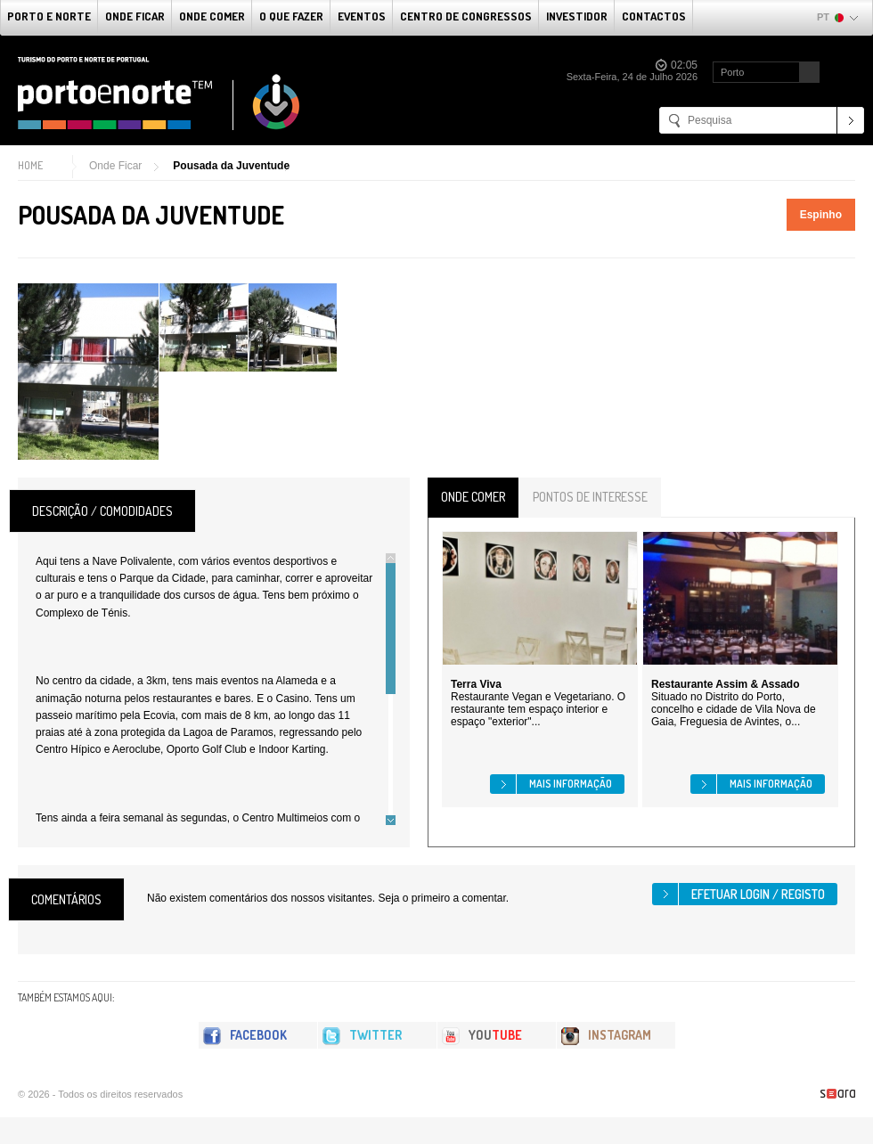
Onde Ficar (135, 16)
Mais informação (570, 783)
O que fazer (291, 16)
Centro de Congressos (466, 16)
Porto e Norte (49, 16)
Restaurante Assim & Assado (725, 684)
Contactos (654, 16)
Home (30, 165)
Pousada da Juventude (231, 165)
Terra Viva (476, 684)
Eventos (362, 16)
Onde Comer (212, 16)
